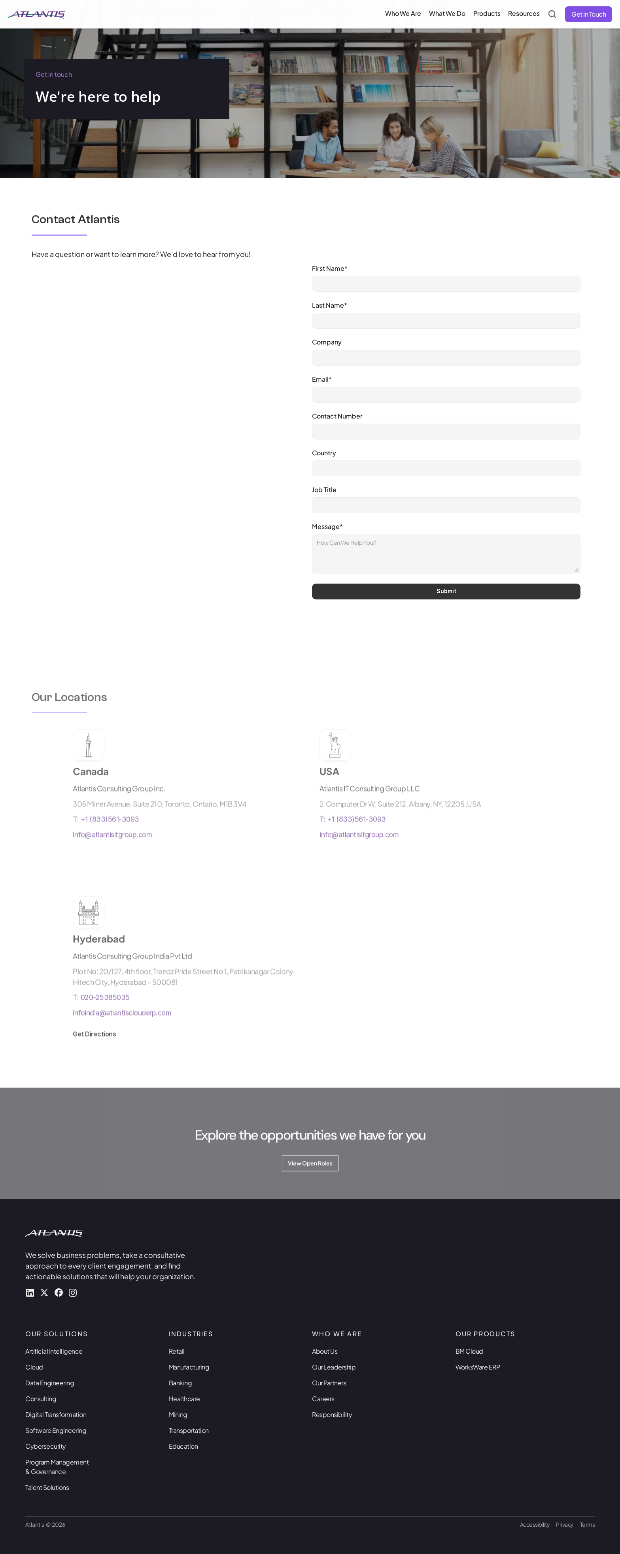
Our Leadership (333, 1367)
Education (183, 1446)
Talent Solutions (47, 1487)
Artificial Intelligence (54, 1351)
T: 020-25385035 (101, 1012)
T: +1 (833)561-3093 (106, 834)
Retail (177, 1351)
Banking (180, 1383)
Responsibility (332, 1414)
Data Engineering (49, 1383)
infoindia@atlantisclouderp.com (122, 1027)
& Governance (45, 1471)
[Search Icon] (552, 14)
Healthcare (184, 1398)
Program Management (57, 1462)
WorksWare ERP (478, 1367)
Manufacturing (189, 1367)
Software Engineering (55, 1430)
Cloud (34, 1367)
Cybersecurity (45, 1446)
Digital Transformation (55, 1414)
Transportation (189, 1430)
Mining (178, 1414)
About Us (324, 1351)
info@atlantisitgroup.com (112, 849)
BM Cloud (469, 1351)
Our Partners (329, 1383)
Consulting (40, 1398)
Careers (323, 1398)
